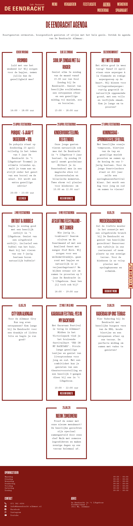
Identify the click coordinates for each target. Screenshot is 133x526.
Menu (54, 4)
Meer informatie (66, 198)
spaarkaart (122, 10)
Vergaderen (70, 4)
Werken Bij (122, 4)
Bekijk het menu (111, 291)
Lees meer (22, 198)
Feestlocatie (89, 4)
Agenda (106, 4)
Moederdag (103, 10)
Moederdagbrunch (111, 221)
